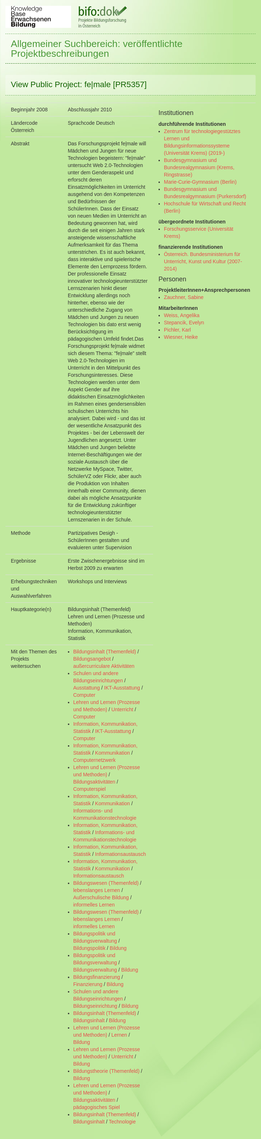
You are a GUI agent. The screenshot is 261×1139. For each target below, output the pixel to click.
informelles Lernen (94, 905)
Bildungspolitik (89, 948)
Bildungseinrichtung (95, 1006)
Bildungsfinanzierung (96, 977)
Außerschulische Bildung (101, 897)
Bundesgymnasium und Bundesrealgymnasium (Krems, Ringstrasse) (199, 167)
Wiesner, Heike (181, 337)
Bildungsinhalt (89, 1020)
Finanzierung (88, 984)
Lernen (119, 1035)
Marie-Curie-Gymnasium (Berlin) (200, 182)
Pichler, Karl (177, 330)
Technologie (122, 1122)
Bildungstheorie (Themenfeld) (106, 1071)
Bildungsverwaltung (95, 970)
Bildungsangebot (92, 659)
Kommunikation (112, 753)
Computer (84, 695)
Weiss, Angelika (182, 315)
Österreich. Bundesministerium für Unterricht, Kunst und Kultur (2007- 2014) (203, 261)
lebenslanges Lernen (96, 890)
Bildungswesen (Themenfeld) (106, 883)
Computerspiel (89, 789)
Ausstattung (86, 688)
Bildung (118, 948)
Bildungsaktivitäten (94, 782)
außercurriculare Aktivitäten (104, 666)
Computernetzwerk (94, 760)
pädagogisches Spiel (96, 1107)
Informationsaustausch (120, 854)
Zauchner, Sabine (184, 297)
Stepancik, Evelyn (184, 322)
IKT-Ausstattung (122, 688)
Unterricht (123, 709)
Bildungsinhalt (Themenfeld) (104, 651)
